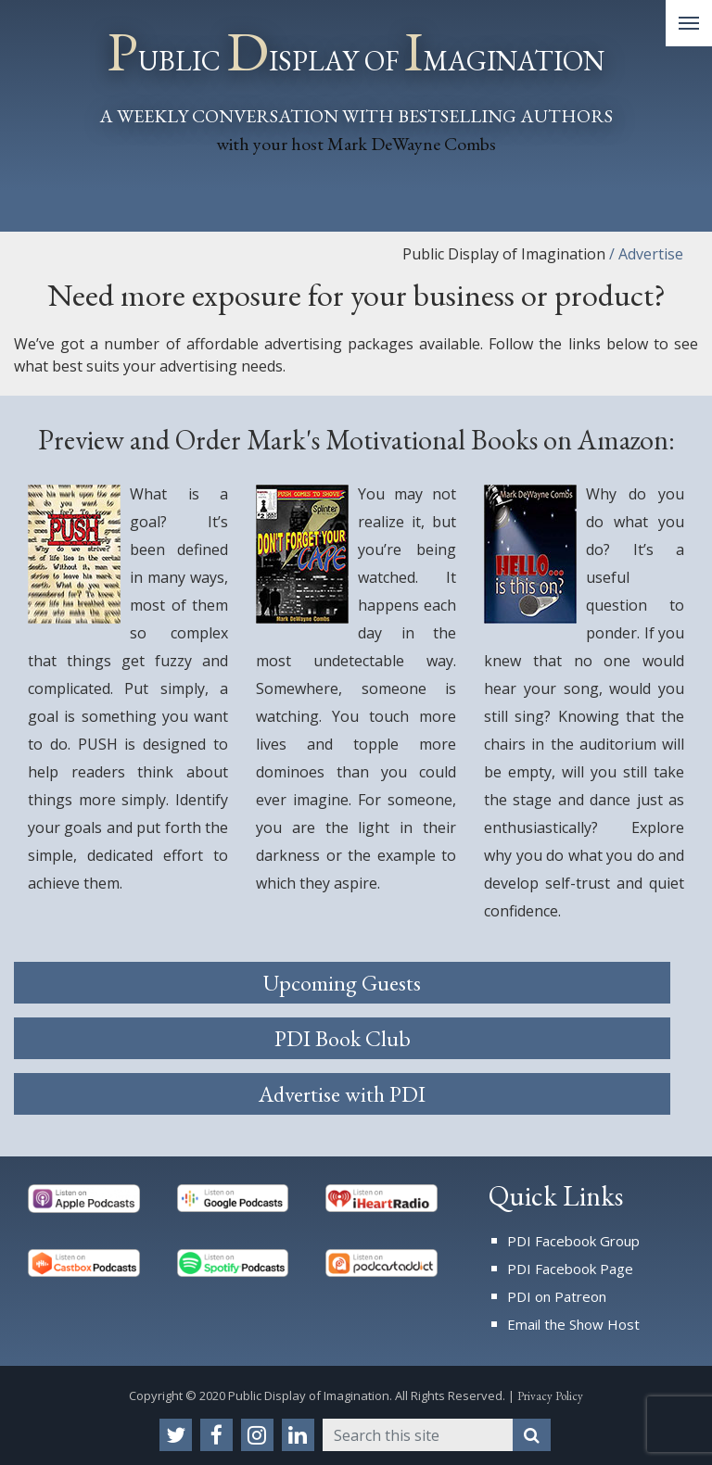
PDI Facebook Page (570, 1268)
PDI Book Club (342, 1038)
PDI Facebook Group (573, 1240)
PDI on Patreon (556, 1296)
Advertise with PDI (342, 1094)
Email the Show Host (573, 1324)
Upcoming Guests (342, 982)
